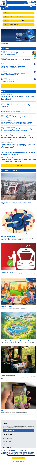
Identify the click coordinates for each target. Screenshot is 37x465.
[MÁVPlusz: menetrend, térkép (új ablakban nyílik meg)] (21, 18)
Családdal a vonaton (6, 307)
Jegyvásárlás (12, 13)
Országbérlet (13, 25)
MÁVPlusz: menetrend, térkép (16, 17)
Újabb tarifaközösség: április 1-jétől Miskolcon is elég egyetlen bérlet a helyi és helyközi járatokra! (16, 130)
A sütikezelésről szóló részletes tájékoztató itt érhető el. (21, 454)
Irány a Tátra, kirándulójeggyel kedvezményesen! (15, 341)
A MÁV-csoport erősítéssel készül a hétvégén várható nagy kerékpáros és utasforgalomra (18, 154)
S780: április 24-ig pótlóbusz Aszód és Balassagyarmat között (11, 81)
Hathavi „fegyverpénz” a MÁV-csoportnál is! (13, 118)
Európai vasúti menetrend (16, 21)
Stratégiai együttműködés (8, 237)
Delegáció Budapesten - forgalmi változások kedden (16, 60)
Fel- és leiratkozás (10, 431)
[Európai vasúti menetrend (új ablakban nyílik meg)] (21, 22)
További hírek (18, 166)
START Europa (5, 411)
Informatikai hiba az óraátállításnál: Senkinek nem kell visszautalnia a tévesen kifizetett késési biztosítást (16, 123)
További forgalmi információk (18, 87)
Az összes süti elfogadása (18, 457)
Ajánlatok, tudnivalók (9, 171)
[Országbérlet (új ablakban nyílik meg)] (21, 25)
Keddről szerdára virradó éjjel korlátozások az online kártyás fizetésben (14, 54)
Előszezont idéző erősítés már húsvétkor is (13, 112)
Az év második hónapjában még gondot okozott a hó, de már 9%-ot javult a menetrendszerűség (18, 161)
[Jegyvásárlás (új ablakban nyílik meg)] (21, 14)
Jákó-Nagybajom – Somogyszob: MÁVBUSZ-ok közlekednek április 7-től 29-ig (14, 74)
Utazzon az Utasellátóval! (8, 376)
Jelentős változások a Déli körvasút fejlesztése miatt (16, 203)
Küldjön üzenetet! (6, 444)
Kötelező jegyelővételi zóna (8, 273)
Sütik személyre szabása (19, 461)
